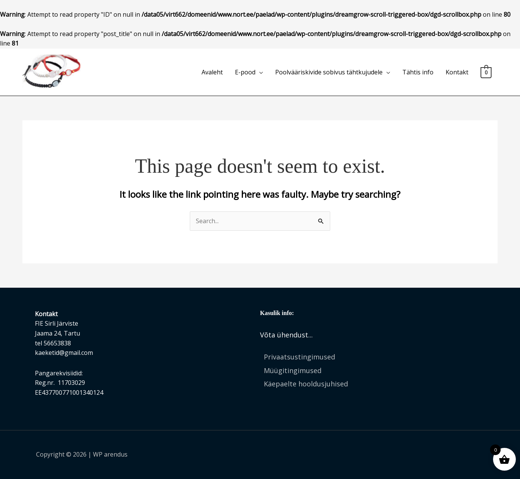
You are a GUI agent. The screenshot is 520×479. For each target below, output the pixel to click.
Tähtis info (417, 72)
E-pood (245, 72)
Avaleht (212, 72)
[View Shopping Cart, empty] (486, 72)
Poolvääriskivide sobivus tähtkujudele (329, 72)
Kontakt (457, 72)
